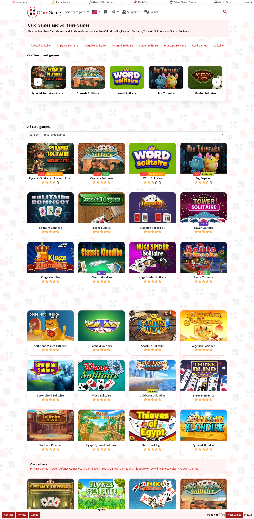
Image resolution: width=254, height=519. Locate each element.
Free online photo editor (163, 468)
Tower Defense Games (64, 468)
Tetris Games (110, 468)
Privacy (22, 515)
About (34, 515)
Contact (8, 515)
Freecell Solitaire (40, 46)
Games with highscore (133, 468)
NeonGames (234, 515)
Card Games (199, 46)
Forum (151, 12)
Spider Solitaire (148, 46)
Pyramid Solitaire (122, 46)
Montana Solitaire (175, 46)
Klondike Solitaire (95, 46)
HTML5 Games (39, 468)
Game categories (76, 12)
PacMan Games (188, 468)
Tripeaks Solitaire (67, 46)
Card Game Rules (89, 468)
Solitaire (218, 46)
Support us (131, 12)
